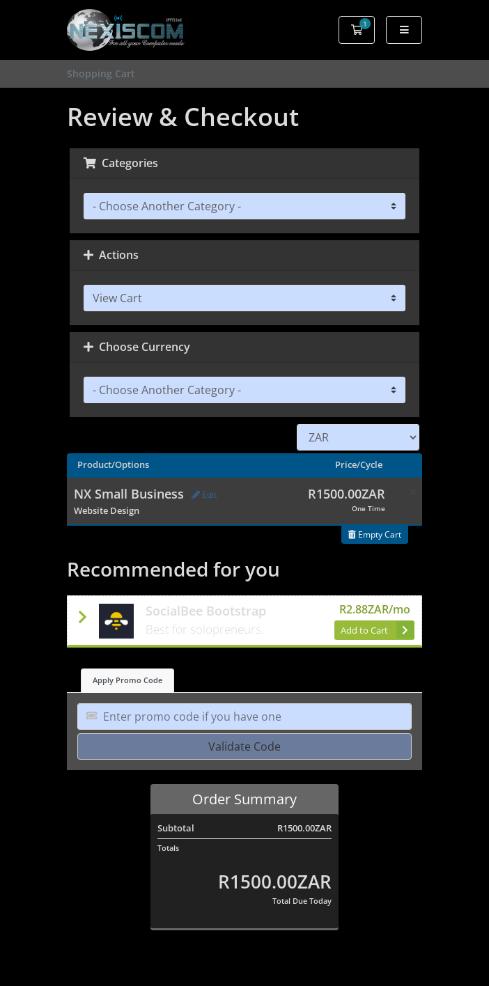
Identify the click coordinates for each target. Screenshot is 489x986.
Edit (204, 495)
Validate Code (244, 746)
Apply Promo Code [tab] (127, 680)
